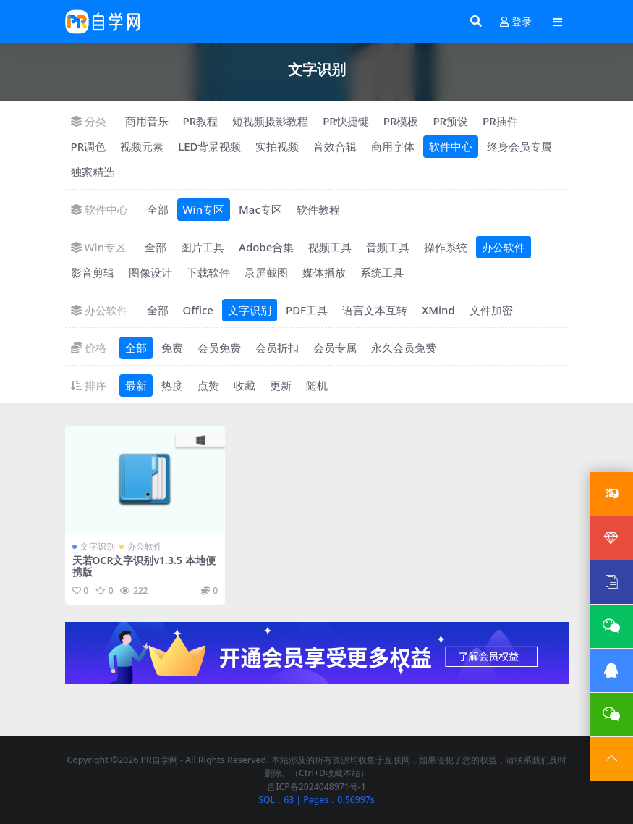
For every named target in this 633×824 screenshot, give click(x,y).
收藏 (244, 385)
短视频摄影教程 (270, 121)
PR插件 (500, 121)
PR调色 (88, 146)
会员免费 (219, 347)
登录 (516, 22)
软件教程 (318, 209)
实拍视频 (277, 146)
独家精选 (92, 171)
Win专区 (204, 209)
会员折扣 (277, 347)
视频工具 (330, 247)
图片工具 (202, 247)
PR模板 (401, 121)
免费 (172, 347)
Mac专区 (260, 209)
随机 (317, 385)
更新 (281, 385)
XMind (438, 310)
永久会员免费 (403, 347)
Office (198, 310)
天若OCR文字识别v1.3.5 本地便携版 (144, 566)
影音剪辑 (92, 272)
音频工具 (387, 247)
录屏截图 (266, 272)
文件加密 (491, 310)
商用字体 (393, 146)
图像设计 (150, 272)
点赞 (208, 385)
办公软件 (503, 247)
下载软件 (208, 272)
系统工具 (382, 272)
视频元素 (141, 146)
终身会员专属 (519, 146)
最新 (136, 385)
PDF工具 (307, 310)
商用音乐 (147, 121)
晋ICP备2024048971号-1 (316, 787)
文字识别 (249, 310)
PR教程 (200, 121)
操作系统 (445, 247)
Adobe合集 (266, 247)
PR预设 (450, 121)
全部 (158, 209)
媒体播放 (324, 272)
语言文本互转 (374, 310)
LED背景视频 (209, 146)
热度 (172, 385)
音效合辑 (335, 146)
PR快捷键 (346, 121)
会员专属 (335, 347)
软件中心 (450, 146)
